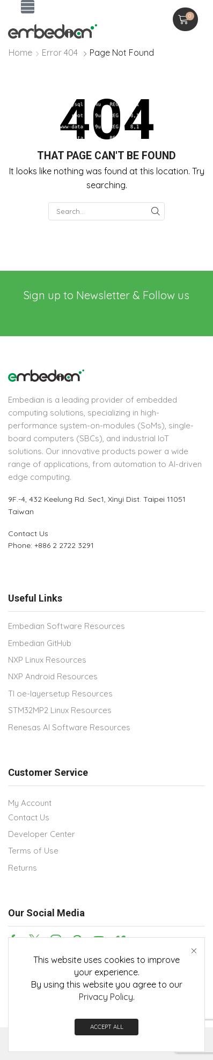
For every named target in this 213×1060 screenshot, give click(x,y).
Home (20, 52)
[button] (27, 6)
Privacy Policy (106, 996)
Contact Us (28, 533)
